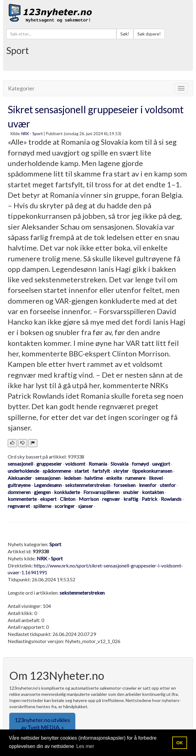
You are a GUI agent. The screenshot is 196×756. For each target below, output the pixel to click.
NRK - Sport (32, 133)
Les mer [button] (85, 746)
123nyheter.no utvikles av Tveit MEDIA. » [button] (42, 724)
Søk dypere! (149, 33)
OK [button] (179, 742)
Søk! (124, 33)
